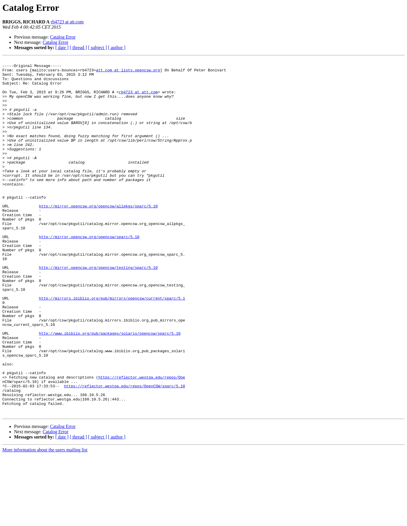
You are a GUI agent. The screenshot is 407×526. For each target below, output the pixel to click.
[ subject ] (97, 47)
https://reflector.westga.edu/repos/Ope (141, 441)
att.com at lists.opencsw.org (128, 72)
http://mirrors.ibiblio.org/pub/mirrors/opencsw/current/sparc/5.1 (112, 346)
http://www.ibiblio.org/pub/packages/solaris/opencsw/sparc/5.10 (110, 388)
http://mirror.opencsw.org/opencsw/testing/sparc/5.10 (98, 309)
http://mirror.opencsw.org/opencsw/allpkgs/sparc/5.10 (98, 235)
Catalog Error (63, 37)
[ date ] (62, 47)
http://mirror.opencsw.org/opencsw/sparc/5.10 (89, 272)
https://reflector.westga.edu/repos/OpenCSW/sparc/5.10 (124, 451)
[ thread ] (78, 47)
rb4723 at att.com (67, 21)
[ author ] (117, 47)
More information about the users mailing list (45, 520)
